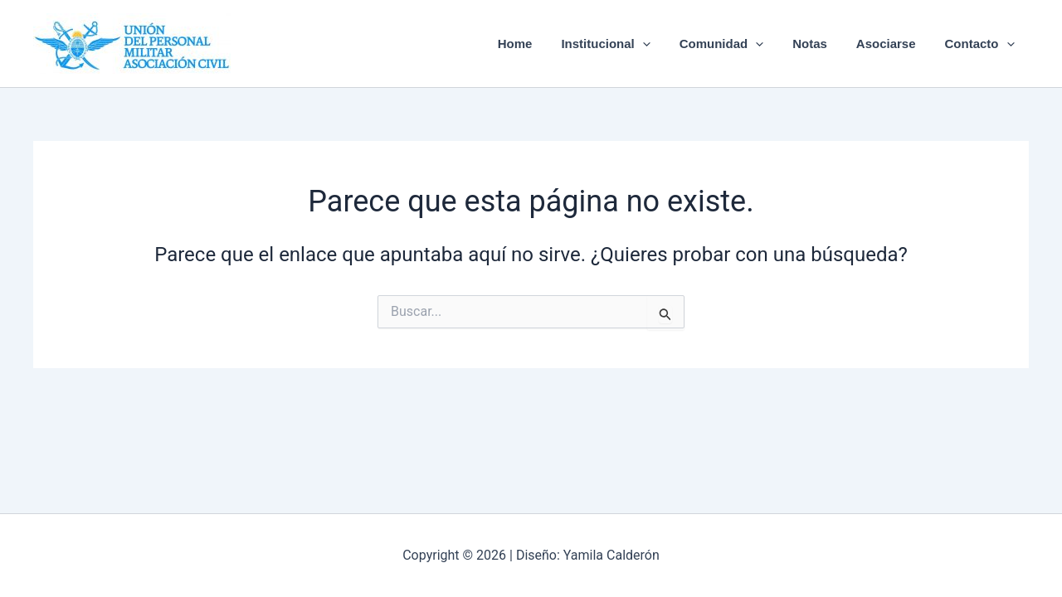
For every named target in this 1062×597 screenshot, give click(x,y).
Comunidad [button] (736, 44)
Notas (820, 43)
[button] (661, 44)
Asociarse (892, 43)
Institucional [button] (624, 44)
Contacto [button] (981, 44)
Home (537, 43)
